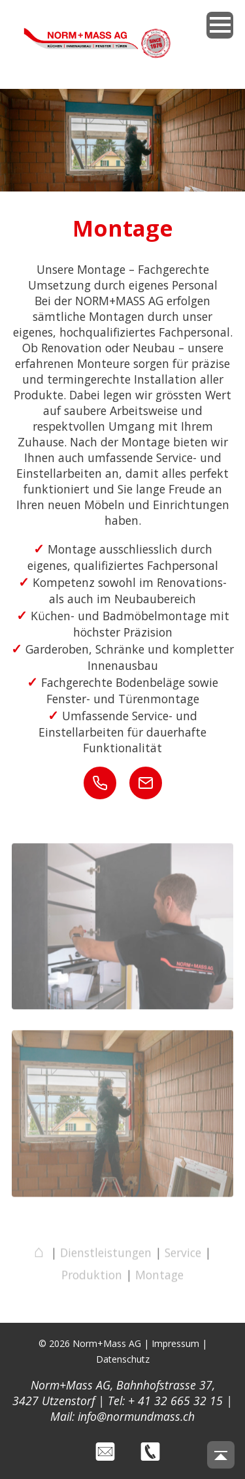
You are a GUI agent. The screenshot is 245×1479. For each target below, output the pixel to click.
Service (183, 1255)
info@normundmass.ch (136, 1416)
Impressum (175, 1343)
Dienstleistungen (106, 1255)
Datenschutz (123, 1359)
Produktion (91, 1277)
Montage (159, 1277)
